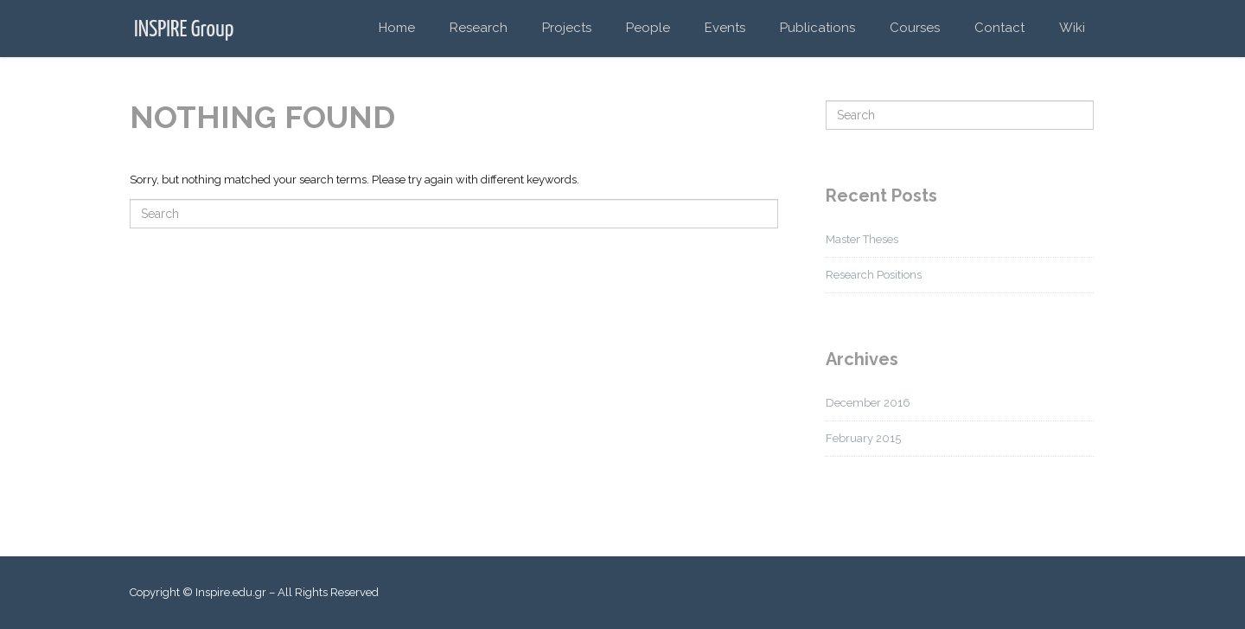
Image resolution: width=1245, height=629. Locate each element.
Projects (566, 27)
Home (397, 27)
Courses (915, 27)
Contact (999, 27)
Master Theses (862, 239)
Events (725, 27)
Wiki (1072, 27)
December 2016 (868, 402)
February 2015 (863, 438)
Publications (817, 27)
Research (479, 27)
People (648, 27)
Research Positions (874, 274)
